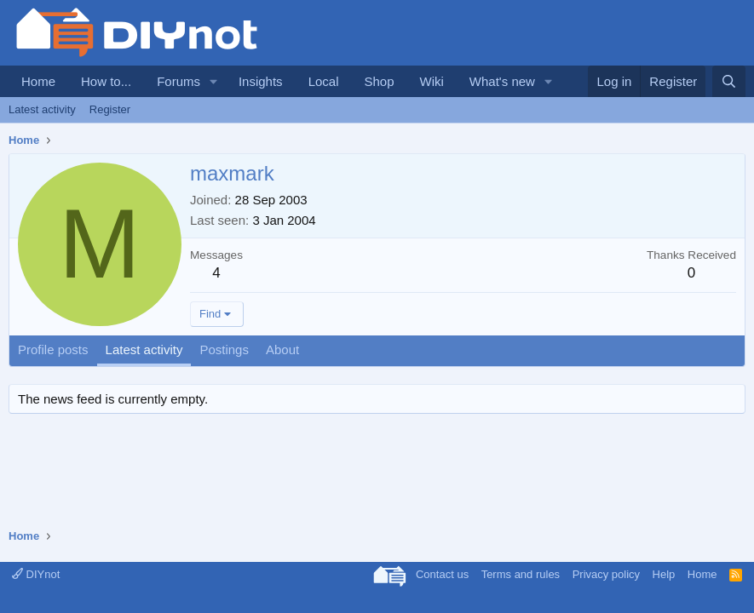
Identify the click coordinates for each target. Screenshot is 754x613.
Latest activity (42, 109)
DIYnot (36, 574)
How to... (106, 81)
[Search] (728, 81)
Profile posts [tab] (53, 349)
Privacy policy (606, 574)
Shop (379, 81)
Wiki (432, 81)
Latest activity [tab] (144, 349)
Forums (178, 81)
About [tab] (282, 349)
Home (38, 81)
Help (664, 574)
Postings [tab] (224, 349)
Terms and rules (520, 574)
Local (323, 81)
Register (109, 109)
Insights (261, 81)
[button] (214, 81)
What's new (502, 81)
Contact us (442, 574)
